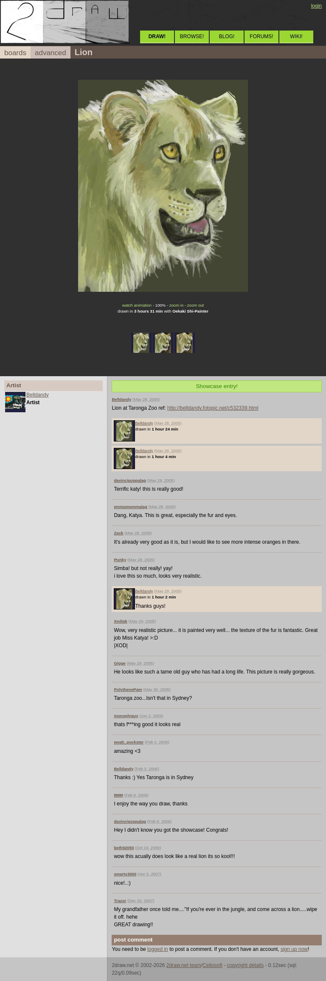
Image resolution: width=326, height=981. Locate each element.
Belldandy (37, 395)
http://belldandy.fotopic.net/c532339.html (213, 408)
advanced (50, 53)
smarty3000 (125, 874)
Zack (118, 533)
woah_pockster (128, 742)
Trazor (120, 900)
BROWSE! (192, 36)
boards (15, 53)
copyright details (245, 965)
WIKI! (296, 36)
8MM (118, 795)
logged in (157, 949)
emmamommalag (130, 506)
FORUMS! (261, 36)
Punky (120, 559)
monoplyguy (126, 715)
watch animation (137, 305)
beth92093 (124, 847)
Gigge (119, 663)
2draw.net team (183, 965)
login (316, 6)
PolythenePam (128, 689)
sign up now (294, 949)
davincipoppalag (130, 480)
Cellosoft (212, 965)
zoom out (195, 305)
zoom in (176, 305)
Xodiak (120, 621)
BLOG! (227, 36)
